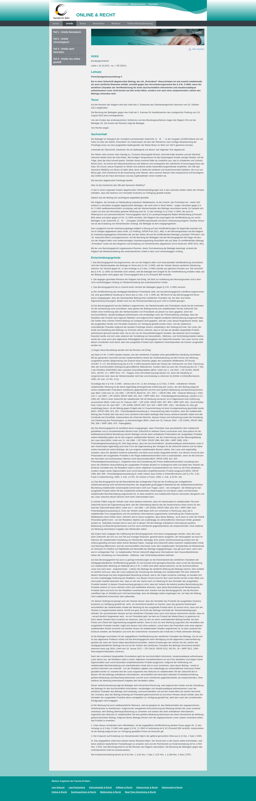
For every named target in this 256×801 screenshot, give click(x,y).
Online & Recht (59, 792)
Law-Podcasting (77, 787)
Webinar (115, 23)
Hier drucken (196, 49)
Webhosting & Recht (110, 792)
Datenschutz (138, 4)
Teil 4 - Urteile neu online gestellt (66, 60)
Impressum (121, 4)
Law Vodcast (58, 787)
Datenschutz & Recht (147, 787)
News (83, 23)
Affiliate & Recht (124, 787)
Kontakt (153, 4)
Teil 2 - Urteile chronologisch (61, 40)
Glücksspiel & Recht (172, 787)
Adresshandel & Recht (100, 787)
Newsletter (99, 23)
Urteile (69, 23)
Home (56, 23)
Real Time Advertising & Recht (140, 792)
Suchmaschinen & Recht (83, 792)
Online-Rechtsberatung (140, 23)
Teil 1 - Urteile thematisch (67, 32)
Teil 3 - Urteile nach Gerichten (63, 50)
